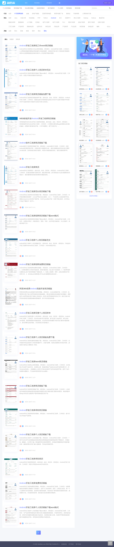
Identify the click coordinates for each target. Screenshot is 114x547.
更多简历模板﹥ (94, 196)
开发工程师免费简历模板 (33, 483)
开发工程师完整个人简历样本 (35, 313)
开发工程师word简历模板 (33, 361)
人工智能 (29, 22)
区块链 (37, 22)
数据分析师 (12, 22)
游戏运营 (90, 26)
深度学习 (67, 18)
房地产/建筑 (35, 13)
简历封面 (77, 8)
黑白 (39, 31)
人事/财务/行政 (86, 13)
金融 (27, 13)
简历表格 (69, 8)
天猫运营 (56, 26)
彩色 (45, 31)
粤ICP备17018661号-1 (53, 544)
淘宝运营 (48, 26)
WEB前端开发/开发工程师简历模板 (37, 118)
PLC (63, 22)
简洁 (15, 31)
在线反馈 (64, 544)
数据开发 (101, 18)
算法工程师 (77, 18)
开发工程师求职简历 (31, 459)
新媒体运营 (30, 26)
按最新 (12, 39)
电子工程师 (56, 22)
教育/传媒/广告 (58, 13)
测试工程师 (71, 22)
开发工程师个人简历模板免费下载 (37, 337)
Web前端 (31, 18)
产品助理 (65, 26)
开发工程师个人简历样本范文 (35, 70)
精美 (27, 31)
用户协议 (78, 544)
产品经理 (21, 26)
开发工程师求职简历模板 (33, 410)
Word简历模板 (29, 8)
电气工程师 (46, 22)
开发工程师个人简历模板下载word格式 (39, 507)
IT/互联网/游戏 (18, 13)
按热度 (18, 39)
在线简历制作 (41, 8)
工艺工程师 (12, 26)
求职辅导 (49, 3)
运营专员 (39, 26)
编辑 (98, 26)
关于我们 (71, 544)
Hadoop (86, 18)
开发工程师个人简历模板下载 (35, 434)
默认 (6, 39)
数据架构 (21, 22)
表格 (21, 31)
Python (46, 18)
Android (53, 18)
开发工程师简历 (29, 167)
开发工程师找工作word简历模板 (36, 46)
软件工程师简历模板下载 (33, 143)
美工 (60, 18)
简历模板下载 (18, 8)
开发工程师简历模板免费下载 (35, 94)
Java (15, 18)
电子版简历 (51, 8)
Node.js (93, 18)
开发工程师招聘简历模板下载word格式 (39, 216)
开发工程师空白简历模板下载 (35, 191)
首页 (26, 3)
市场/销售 (76, 13)
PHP (39, 18)
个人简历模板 (7, 8)
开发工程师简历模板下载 (33, 386)
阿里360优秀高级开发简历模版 (35, 289)
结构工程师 (101, 22)
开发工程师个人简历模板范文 (35, 240)
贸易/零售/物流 (46, 13)
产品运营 (73, 26)
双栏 (33, 31)
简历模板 (37, 3)
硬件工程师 (91, 22)
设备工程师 (81, 22)
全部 (10, 13)
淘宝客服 (82, 26)
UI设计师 (23, 18)
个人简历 (60, 8)
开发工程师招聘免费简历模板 (35, 264)
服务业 (68, 13)
